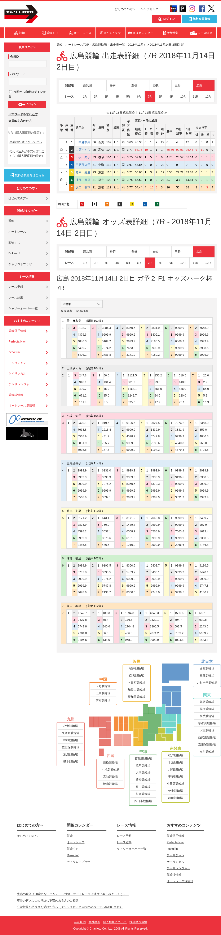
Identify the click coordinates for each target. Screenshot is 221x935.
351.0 (158, 388)
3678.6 (106, 538)
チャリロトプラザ (20, 264)
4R (117, 96)
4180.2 (155, 354)
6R (139, 96)
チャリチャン (17, 362)
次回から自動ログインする (27, 94)
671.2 (83, 395)
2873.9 (82, 524)
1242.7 (132, 395)
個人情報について (115, 922)
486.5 (105, 544)
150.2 (158, 375)
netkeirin (14, 352)
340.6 (106, 626)
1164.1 (132, 388)
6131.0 (106, 470)
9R (171, 96)
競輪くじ (14, 242)
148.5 (182, 382)
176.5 (128, 619)
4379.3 (82, 334)
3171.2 (130, 354)
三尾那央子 (83, 164)
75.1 (182, 402)
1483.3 (203, 639)
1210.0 (130, 544)
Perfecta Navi (17, 341)
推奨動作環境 (138, 922)
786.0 (105, 524)
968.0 (203, 443)
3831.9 (155, 328)
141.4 (83, 402)
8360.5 (130, 328)
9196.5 (155, 341)
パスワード (17, 74)
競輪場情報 (16, 395)
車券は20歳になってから (25, 142)
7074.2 (106, 348)
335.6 (131, 402)
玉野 (178, 85)
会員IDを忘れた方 (20, 120)
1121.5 (132, 375)
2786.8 (106, 354)
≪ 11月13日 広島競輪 (120, 112)
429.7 (83, 388)
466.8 (128, 633)
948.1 (83, 382)
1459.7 (130, 524)
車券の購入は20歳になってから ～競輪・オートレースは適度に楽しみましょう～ (73, 894)
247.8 (83, 375)
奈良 (156, 85)
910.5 (203, 619)
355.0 (203, 429)
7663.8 (130, 348)
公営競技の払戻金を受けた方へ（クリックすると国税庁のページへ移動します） (70, 907)
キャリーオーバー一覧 (23, 308)
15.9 (106, 388)
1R (85, 96)
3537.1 (106, 497)
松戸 (113, 85)
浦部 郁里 (83, 180)
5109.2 (106, 341)
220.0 (182, 395)
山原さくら (83, 149)
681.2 (131, 382)
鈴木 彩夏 (83, 172)
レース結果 (15, 297)
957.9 (203, 524)
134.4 (107, 382)
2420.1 (82, 423)
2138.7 (82, 328)
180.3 (106, 613)
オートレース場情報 (22, 405)
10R (183, 96)
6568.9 (179, 341)
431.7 (105, 436)
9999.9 (106, 334)
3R (106, 96)
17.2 (157, 402)
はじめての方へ (125, 9)
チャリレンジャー (20, 384)
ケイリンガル (17, 373)
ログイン (27, 104)
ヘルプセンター (151, 9)
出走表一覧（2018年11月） (128, 44)
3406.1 (82, 354)
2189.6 (155, 443)
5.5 (105, 402)
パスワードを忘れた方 (23, 114)
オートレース (17, 231)
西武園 (87, 85)
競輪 (11, 220)
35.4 (105, 619)
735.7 (105, 443)
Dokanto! (14, 253)
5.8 (205, 395)
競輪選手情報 (17, 330)
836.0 (182, 388)
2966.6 (203, 334)
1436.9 (155, 429)
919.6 (105, 423)
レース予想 (15, 286)
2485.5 (82, 544)
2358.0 (203, 423)
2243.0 (155, 592)
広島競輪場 (99, 44)
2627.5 (155, 423)
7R (150, 96)
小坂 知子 (83, 157)
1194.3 (155, 449)
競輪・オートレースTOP (73, 44)
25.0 (206, 375)
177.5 (105, 449)
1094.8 (129, 613)
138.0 (106, 639)
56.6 (106, 375)
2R (96, 96)
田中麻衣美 (83, 142)
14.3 (206, 402)
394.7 (178, 619)
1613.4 (106, 429)
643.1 (105, 518)
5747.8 (155, 436)
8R (160, 96)
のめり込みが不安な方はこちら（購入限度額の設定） (27, 153)
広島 (199, 85)
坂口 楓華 (83, 187)
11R (195, 96)
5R (128, 96)
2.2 (205, 382)
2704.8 (203, 449)
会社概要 (94, 922)
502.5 (178, 626)
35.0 (106, 395)
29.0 (157, 382)
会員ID (14, 56)
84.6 (157, 395)
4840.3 (82, 341)
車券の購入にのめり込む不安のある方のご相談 (48, 900)
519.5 (182, 375)
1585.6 (179, 613)
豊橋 (134, 85)
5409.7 (82, 348)
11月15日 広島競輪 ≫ (153, 112)
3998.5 (203, 348)
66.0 (206, 388)
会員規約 (80, 922)
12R (208, 96)
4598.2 (130, 436)
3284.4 (106, 328)
